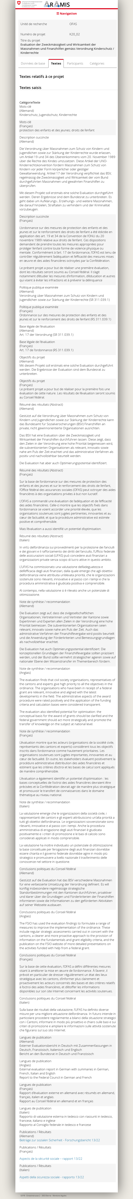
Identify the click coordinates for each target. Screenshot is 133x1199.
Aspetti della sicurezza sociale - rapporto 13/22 (51, 1177)
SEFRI (22, 1195)
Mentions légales (59, 1195)
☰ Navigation (66, 13)
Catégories (97, 63)
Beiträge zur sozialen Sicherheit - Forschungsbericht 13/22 (59, 1140)
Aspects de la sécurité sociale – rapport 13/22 (50, 1158)
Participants (75, 63)
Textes (56, 63)
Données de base (33, 63)
